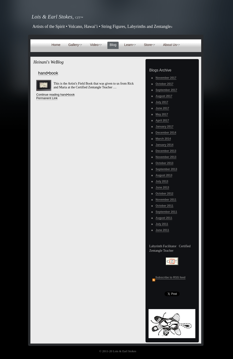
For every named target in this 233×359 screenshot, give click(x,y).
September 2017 (166, 90)
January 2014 (164, 144)
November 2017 (166, 77)
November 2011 (166, 199)
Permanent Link (47, 98)
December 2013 (166, 151)
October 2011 (164, 205)
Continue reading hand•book (55, 94)
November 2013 (166, 157)
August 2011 (164, 218)
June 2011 (162, 230)
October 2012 (164, 193)
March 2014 (163, 138)
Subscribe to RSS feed (170, 277)
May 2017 (162, 114)
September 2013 (166, 169)
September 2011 (166, 211)
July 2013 (162, 181)
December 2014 (166, 132)
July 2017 (162, 102)
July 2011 (162, 224)
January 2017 (164, 126)
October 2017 (164, 84)
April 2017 (162, 120)
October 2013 (164, 163)
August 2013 (164, 175)
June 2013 (162, 187)
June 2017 (162, 108)
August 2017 (164, 96)
